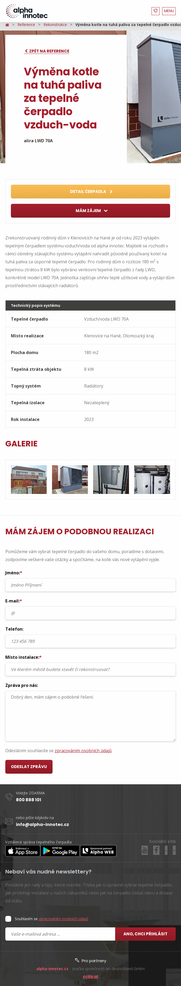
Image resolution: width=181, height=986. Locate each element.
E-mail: (90, 609)
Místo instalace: (90, 665)
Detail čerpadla (91, 192)
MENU (169, 11)
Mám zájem (92, 211)
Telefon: (90, 637)
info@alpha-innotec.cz (42, 824)
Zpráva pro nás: (90, 711)
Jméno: (90, 581)
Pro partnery (90, 960)
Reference (26, 24)
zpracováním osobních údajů (83, 751)
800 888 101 (28, 800)
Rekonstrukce (55, 24)
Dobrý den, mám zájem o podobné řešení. (90, 716)
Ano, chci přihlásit (145, 934)
